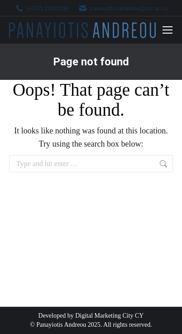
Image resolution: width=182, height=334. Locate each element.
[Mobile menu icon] (167, 30)
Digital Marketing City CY (109, 315)
